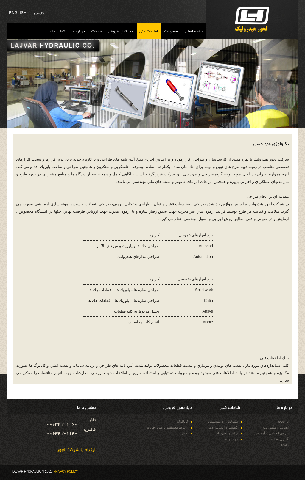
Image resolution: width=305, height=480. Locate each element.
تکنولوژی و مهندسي (223, 421)
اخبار (184, 433)
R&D (285, 445)
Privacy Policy (65, 471)
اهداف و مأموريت (276, 427)
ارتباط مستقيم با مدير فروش (166, 427)
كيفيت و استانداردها (223, 427)
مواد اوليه (231, 439)
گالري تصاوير (279, 439)
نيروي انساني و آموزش (271, 433)
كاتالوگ (182, 421)
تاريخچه (283, 421)
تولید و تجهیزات (226, 433)
